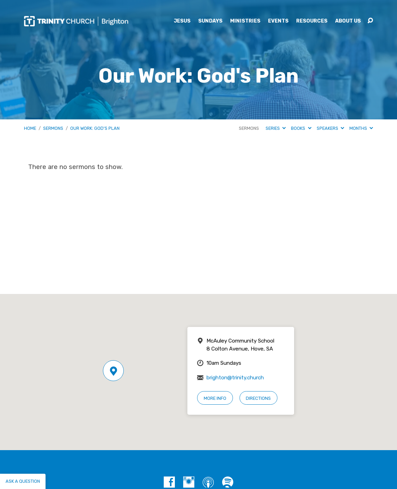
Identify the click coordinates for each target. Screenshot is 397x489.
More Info (215, 398)
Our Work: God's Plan (95, 128)
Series (276, 128)
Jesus (182, 21)
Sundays (210, 21)
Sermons (53, 128)
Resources (311, 21)
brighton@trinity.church (235, 377)
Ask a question (23, 481)
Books (301, 128)
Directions (258, 398)
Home (30, 128)
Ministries (245, 21)
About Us (348, 21)
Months (361, 128)
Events (278, 21)
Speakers (330, 128)
